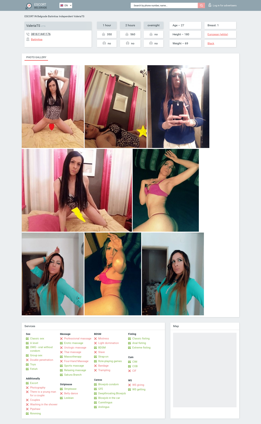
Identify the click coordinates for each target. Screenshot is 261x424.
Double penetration (41, 360)
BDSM (102, 347)
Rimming (35, 413)
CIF (134, 370)
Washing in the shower (43, 404)
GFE (100, 388)
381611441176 (41, 34)
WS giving (138, 385)
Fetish (34, 369)
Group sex (36, 355)
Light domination (108, 343)
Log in (223, 5)
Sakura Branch (73, 374)
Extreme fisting (141, 347)
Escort (34, 383)
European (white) (218, 34)
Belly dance (71, 393)
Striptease (70, 388)
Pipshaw (35, 409)
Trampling (104, 370)
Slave (101, 352)
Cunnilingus (105, 402)
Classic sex (37, 338)
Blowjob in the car (109, 398)
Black (211, 43)
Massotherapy (72, 356)
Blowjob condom (108, 384)
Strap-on (103, 356)
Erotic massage (73, 343)
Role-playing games (110, 361)
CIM (134, 361)
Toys (33, 364)
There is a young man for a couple (43, 393)
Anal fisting (139, 343)
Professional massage (77, 338)
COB (135, 366)
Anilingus (103, 407)
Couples (35, 400)
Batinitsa (53, 16)
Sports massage (74, 365)
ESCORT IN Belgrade (35, 16)
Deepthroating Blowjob (112, 393)
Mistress (103, 338)
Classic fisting (141, 338)
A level (34, 343)
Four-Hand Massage (76, 361)
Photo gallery (36, 57)
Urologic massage (75, 347)
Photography (37, 387)
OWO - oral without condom (41, 349)
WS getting (138, 389)
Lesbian (69, 398)
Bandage (103, 365)
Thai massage (72, 352)
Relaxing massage (75, 370)
